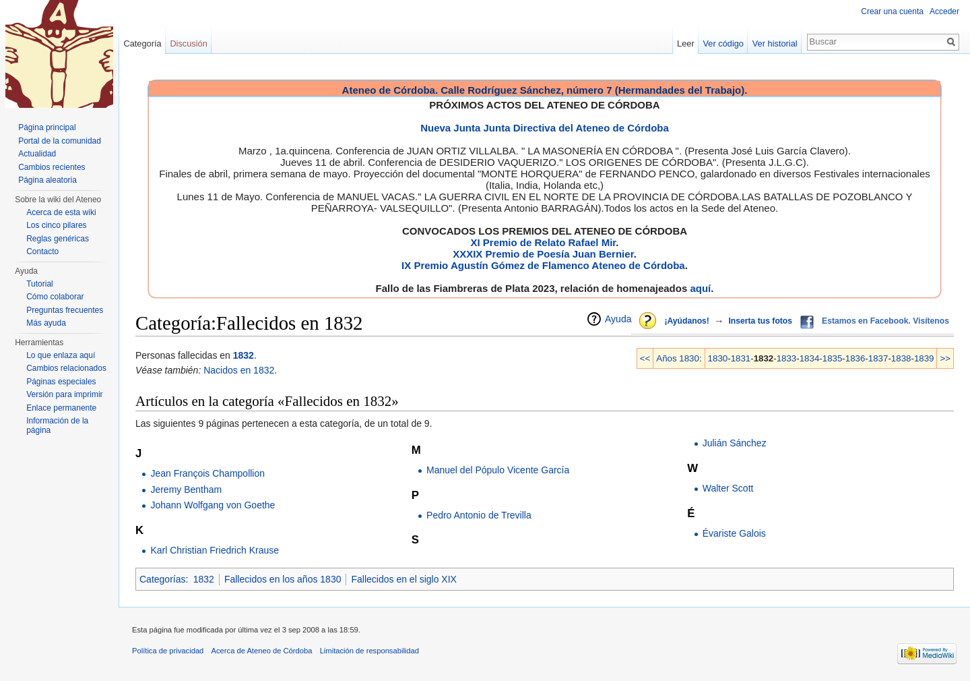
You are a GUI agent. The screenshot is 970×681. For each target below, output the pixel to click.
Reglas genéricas (57, 238)
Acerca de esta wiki (61, 212)
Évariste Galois (734, 533)
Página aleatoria (47, 180)
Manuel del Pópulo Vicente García (497, 470)
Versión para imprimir (64, 394)
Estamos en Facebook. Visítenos (885, 321)
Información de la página (57, 425)
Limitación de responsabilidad (369, 651)
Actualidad (37, 153)
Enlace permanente (61, 408)
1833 (787, 358)
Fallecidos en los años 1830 (283, 579)
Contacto (42, 251)
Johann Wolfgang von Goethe (212, 505)
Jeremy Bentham (186, 489)
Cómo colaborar (55, 296)
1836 (855, 358)
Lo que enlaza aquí (60, 355)
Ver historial (775, 43)
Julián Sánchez (735, 443)
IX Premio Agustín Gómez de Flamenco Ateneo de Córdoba (543, 265)
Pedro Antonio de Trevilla (478, 515)
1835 (832, 358)
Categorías (162, 579)
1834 (810, 358)
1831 (741, 358)
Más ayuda (46, 323)
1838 (901, 358)
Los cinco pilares (56, 225)
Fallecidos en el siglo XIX (403, 579)
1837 (878, 358)
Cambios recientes (51, 167)
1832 (243, 355)
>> (945, 358)
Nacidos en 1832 (238, 370)
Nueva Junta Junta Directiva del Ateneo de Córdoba (544, 128)
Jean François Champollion (207, 473)
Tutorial (39, 284)
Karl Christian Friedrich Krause (214, 550)
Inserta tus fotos (760, 321)
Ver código (723, 43)
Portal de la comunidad (59, 141)
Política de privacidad (167, 651)
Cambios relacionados (66, 368)
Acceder (944, 11)
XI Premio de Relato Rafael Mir (543, 242)
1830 (718, 358)
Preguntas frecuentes (64, 310)
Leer (685, 43)
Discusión (188, 43)
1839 (924, 358)
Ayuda (618, 319)
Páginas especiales (61, 381)
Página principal (46, 127)
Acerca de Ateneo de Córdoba (262, 651)
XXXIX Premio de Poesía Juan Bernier (543, 254)
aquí (700, 288)
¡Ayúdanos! (686, 321)
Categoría (142, 43)
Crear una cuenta (892, 11)
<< (645, 358)
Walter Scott (728, 488)
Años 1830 (677, 358)
